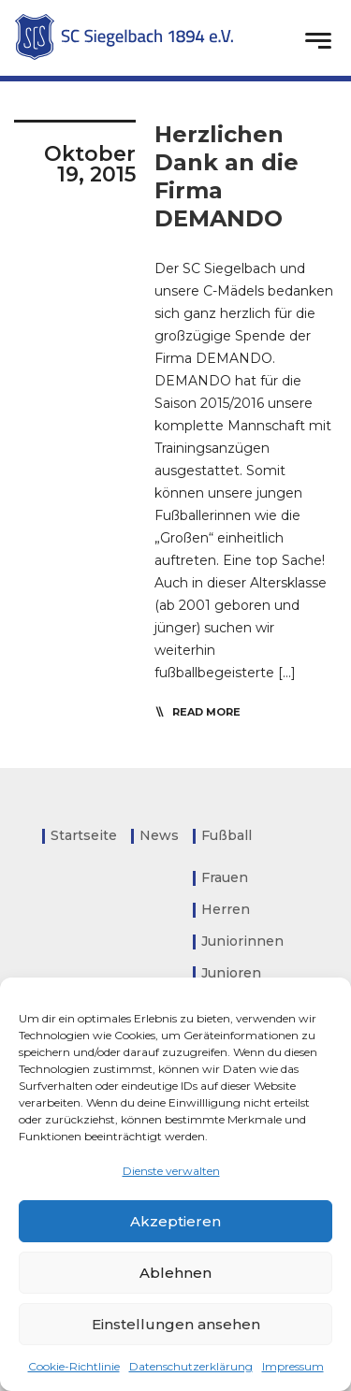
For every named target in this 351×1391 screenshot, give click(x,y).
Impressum (293, 1366)
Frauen (224, 877)
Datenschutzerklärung (191, 1366)
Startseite (84, 835)
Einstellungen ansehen (176, 1324)
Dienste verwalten (171, 1171)
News (159, 835)
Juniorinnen (242, 941)
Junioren (231, 972)
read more (206, 711)
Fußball (226, 835)
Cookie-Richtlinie (74, 1366)
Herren (225, 909)
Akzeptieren (175, 1221)
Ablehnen (175, 1273)
